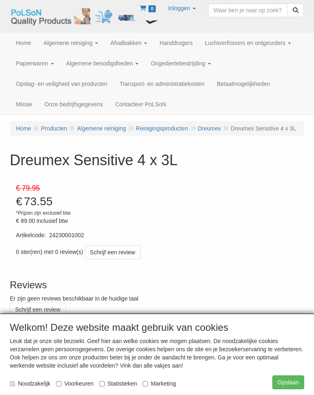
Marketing (159, 383)
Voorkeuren (75, 383)
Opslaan (288, 382)
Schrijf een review (112, 252)
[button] (182, 8)
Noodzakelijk (30, 383)
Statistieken (118, 383)
